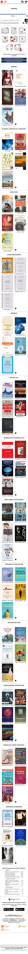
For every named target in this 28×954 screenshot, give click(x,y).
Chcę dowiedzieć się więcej (7, 949)
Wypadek (6, 892)
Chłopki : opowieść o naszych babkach (11, 880)
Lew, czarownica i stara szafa (10, 873)
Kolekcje (17, 22)
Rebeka (6, 890)
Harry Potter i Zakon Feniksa (10, 875)
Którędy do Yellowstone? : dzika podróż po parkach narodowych (16, 889)
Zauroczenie (7, 885)
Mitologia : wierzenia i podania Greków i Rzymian (13, 871)
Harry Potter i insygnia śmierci (10, 874)
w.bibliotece (13, 920)
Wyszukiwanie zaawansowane (7, 22)
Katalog (13, 16)
